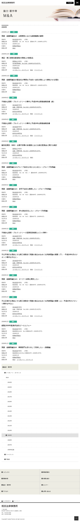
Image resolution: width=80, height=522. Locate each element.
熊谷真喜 (15, 39)
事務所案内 (46, 472)
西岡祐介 (15, 61)
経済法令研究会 (17, 111)
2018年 (10, 392)
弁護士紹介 (46, 478)
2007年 (10, 445)
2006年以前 (11, 449)
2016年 (10, 401)
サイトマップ (17, 501)
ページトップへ (76, 518)
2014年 (10, 411)
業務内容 (5, 478)
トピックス (6, 472)
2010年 (10, 430)
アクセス (5, 491)
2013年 (10, 416)
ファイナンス (38, 70)
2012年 (10, 421)
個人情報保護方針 (7, 501)
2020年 (10, 387)
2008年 (10, 440)
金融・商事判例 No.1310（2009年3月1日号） (26, 263)
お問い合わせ (47, 491)
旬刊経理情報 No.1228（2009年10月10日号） (26, 63)
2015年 (10, 406)
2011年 (10, 425)
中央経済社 (15, 68)
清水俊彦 (15, 105)
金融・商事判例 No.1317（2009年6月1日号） (26, 129)
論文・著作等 (8, 367)
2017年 (10, 397)
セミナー (45, 485)
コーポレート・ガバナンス (20, 70)
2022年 (10, 382)
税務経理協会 (16, 46)
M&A (13, 48)
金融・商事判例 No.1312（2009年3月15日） (26, 238)
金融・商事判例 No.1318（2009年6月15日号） (27, 107)
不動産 (8, 459)
